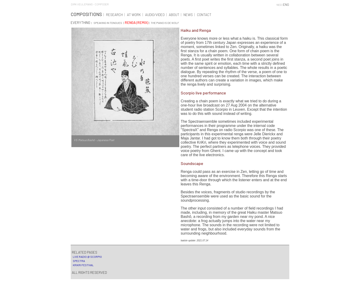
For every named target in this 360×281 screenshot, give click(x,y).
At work (134, 15)
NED (279, 4)
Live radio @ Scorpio (87, 256)
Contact (204, 15)
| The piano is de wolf (164, 22)
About (174, 15)
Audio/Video (155, 15)
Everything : (82, 22)
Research (114, 15)
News (188, 15)
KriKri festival (83, 265)
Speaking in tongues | (108, 22)
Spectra (78, 260)
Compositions (86, 14)
